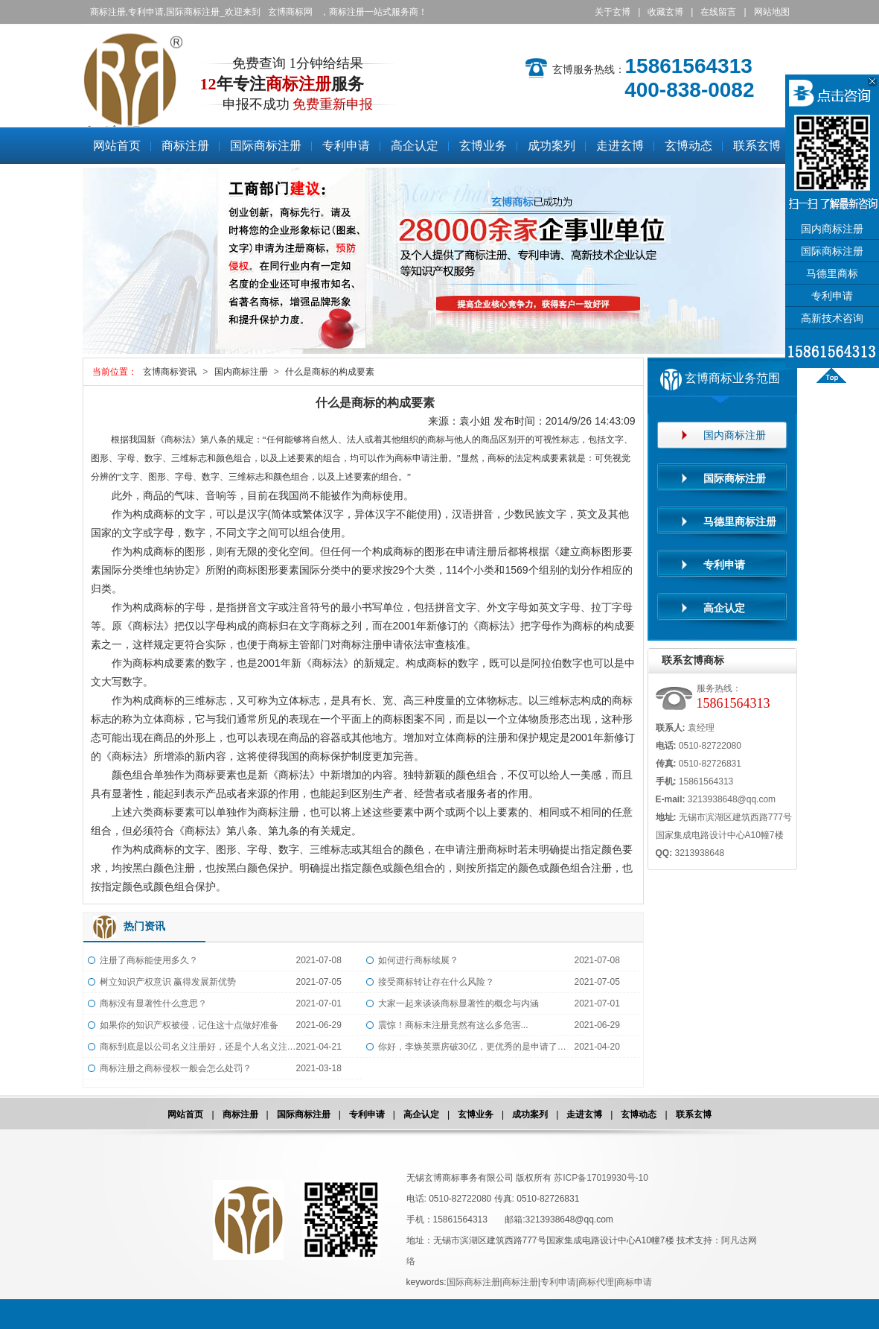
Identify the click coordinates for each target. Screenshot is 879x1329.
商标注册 (103, 125)
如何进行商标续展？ (418, 960)
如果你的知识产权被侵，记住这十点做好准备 (189, 1025)
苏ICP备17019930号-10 (601, 1178)
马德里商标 (832, 273)
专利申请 (367, 1114)
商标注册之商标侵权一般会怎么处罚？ (176, 1068)
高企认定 (421, 1114)
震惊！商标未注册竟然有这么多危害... (453, 1025)
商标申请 (634, 1282)
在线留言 (718, 12)
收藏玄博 (665, 12)
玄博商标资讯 (169, 372)
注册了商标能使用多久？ (149, 960)
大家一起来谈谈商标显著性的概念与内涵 (458, 1003)
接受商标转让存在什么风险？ (436, 982)
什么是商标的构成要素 (329, 372)
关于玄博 (612, 12)
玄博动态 (638, 1114)
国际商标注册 (303, 1114)
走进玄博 (584, 1114)
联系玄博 (694, 1114)
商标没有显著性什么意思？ (153, 1003)
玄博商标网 (290, 12)
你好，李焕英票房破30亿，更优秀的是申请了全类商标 (476, 1046)
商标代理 (596, 1282)
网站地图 (772, 12)
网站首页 (185, 1114)
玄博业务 (475, 1114)
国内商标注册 (241, 372)
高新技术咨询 (832, 318)
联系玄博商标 (693, 660)
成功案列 (530, 1114)
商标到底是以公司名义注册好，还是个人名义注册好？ (198, 1046)
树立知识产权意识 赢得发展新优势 (168, 982)
